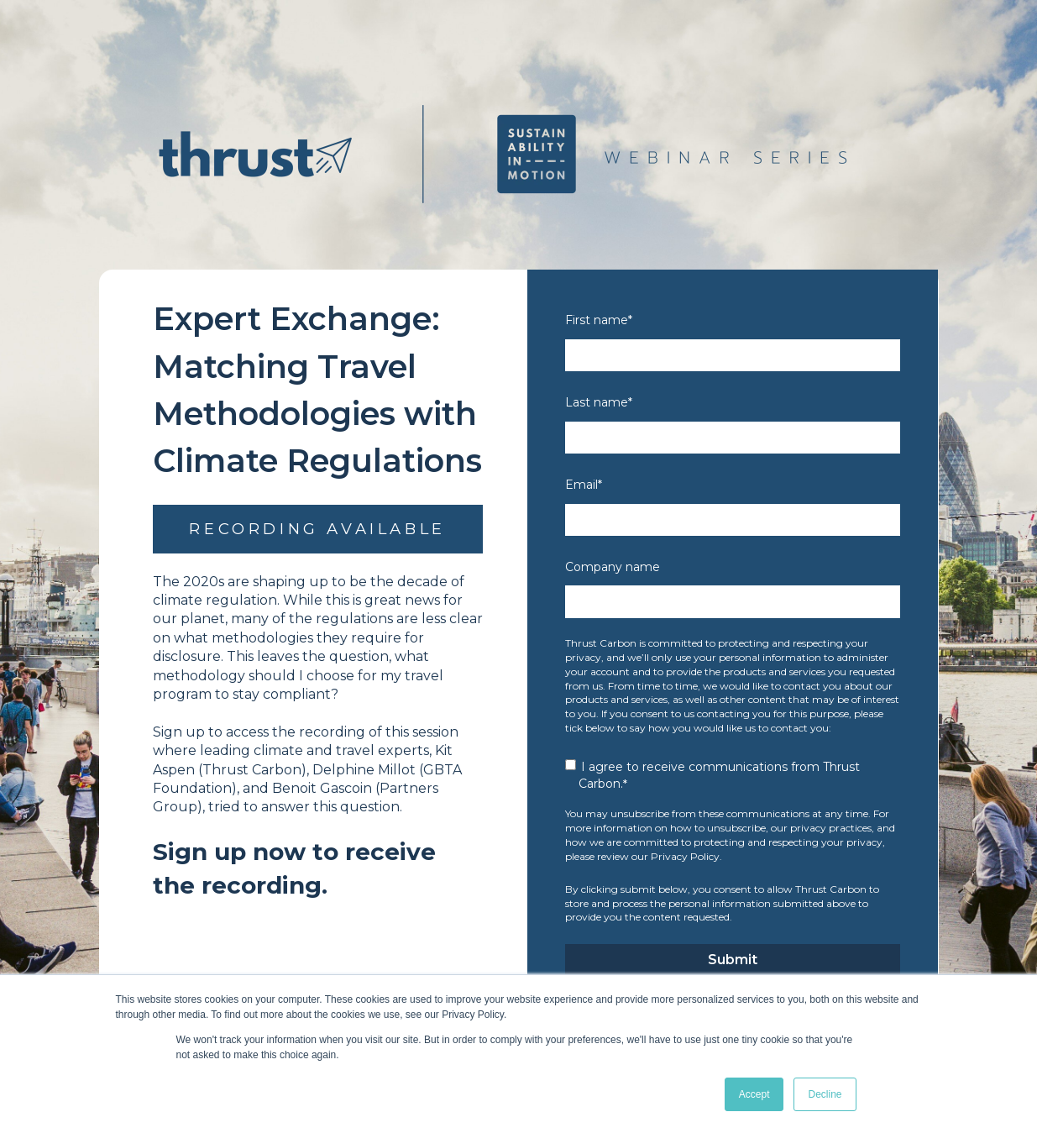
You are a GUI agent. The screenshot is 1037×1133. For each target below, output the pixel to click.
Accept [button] (754, 1094)
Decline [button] (824, 1094)
